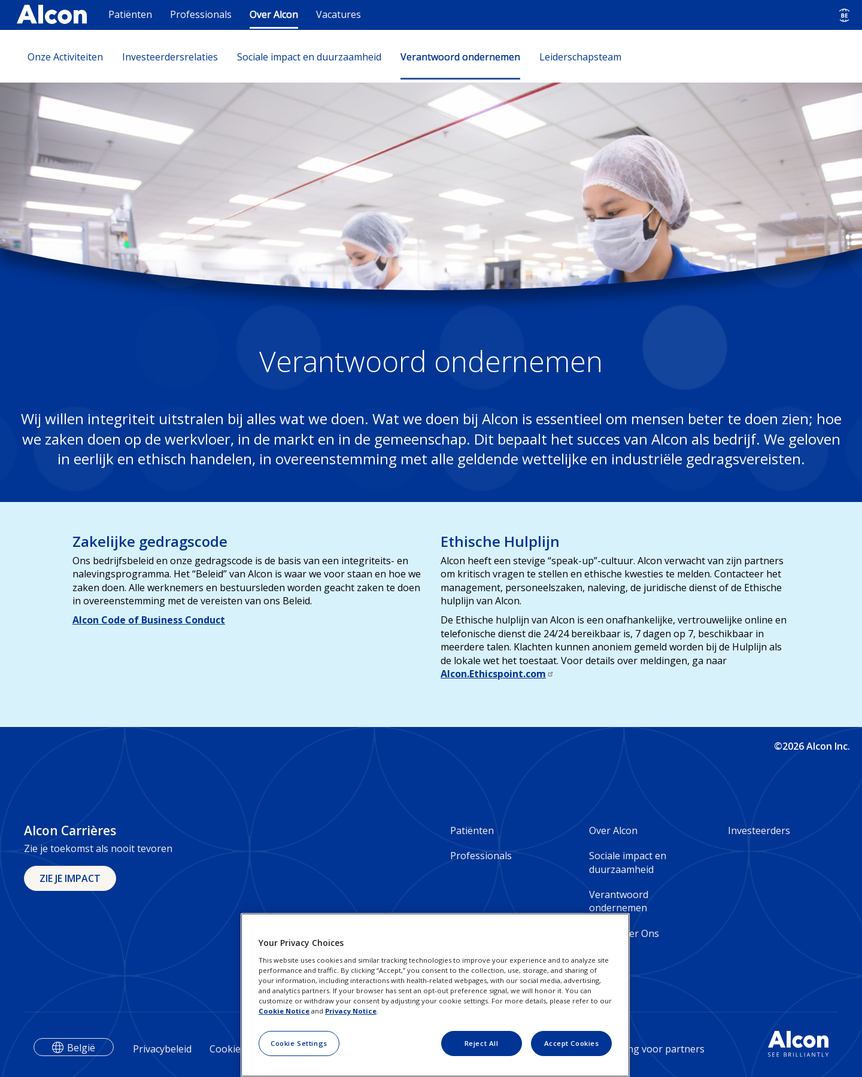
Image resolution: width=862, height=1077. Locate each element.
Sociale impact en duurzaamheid (309, 56)
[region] (435, 995)
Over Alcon (274, 14)
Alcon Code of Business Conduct (148, 619)
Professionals (201, 14)
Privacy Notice (351, 1010)
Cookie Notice (284, 1010)
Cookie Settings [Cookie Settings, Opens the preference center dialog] (299, 1043)
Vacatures (338, 14)
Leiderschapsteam (580, 56)
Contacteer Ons (624, 933)
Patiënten (130, 14)
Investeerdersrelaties (170, 56)
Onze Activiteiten (65, 56)
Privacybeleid (162, 1048)
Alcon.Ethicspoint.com (497, 673)
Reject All (482, 1043)
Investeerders (759, 830)
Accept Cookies (571, 1043)
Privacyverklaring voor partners (633, 1048)
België (81, 1047)
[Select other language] (844, 15)
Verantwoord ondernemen (460, 56)
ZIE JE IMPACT (70, 878)
